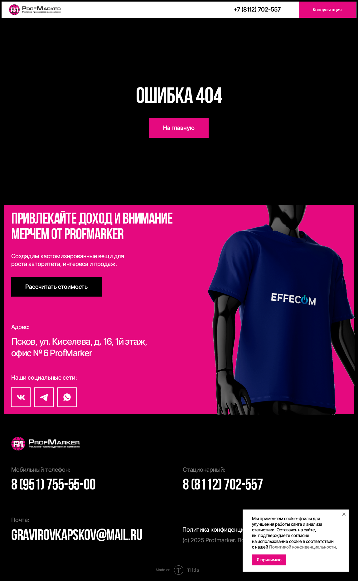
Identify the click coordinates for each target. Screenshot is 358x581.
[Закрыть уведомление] (344, 514)
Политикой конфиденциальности (302, 546)
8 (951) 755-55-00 (53, 486)
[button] (327, 10)
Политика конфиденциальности (226, 529)
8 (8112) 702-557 (223, 486)
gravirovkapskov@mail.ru (76, 536)
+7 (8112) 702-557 (257, 9)
